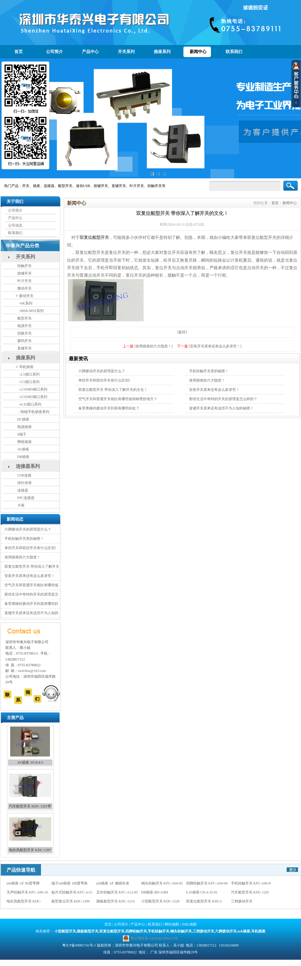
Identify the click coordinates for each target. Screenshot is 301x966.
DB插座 (23, 457)
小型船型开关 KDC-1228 (160, 901)
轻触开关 (24, 266)
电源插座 (24, 427)
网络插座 (24, 442)
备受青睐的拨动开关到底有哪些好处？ (108, 408)
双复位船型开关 (94, 237)
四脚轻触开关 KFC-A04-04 (207, 883)
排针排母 (24, 483)
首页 (18, 51)
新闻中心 (198, 51)
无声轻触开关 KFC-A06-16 (27, 892)
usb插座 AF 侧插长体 (112, 883)
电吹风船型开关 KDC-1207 (30, 850)
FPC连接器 (25, 498)
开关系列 (126, 51)
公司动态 (15, 225)
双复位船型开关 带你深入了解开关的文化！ (113, 390)
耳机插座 (26, 367)
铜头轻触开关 (181, 931)
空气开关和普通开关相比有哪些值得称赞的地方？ (117, 399)
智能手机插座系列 (35, 412)
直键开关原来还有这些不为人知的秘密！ (221, 408)
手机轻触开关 (158, 931)
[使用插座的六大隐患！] (153, 346)
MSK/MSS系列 (32, 311)
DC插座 (23, 419)
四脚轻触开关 (136, 931)
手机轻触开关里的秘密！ (24, 539)
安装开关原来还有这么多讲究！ (29, 576)
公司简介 (54, 51)
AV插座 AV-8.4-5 (30, 762)
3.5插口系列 (30, 382)
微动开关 (24, 288)
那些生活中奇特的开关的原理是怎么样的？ (223, 399)
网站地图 (172, 924)
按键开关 (24, 273)
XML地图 (189, 924)
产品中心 (90, 51)
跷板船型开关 (87, 931)
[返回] (182, 332)
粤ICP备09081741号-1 (79, 945)
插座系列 (162, 51)
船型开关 (24, 318)
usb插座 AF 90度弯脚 (23, 883)
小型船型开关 (65, 931)
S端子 (22, 434)
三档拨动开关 (242, 901)
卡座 (21, 505)
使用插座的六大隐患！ (22, 557)
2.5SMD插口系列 (34, 389)
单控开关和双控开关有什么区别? (30, 548)
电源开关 (24, 326)
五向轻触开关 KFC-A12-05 (117, 892)
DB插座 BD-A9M (154, 892)
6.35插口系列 (31, 404)
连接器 (22, 490)
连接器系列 (28, 466)
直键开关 (24, 348)
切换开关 (24, 333)
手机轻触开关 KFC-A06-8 (251, 883)
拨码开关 (24, 341)
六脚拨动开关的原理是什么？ (27, 529)
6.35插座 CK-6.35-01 (202, 892)
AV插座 (23, 449)
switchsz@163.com (32, 671)
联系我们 (234, 51)
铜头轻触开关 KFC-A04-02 (162, 883)
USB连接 (24, 475)
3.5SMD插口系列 (34, 397)
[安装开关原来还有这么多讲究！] (215, 346)
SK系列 (26, 303)
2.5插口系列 (30, 374)
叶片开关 (24, 281)
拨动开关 (26, 296)
